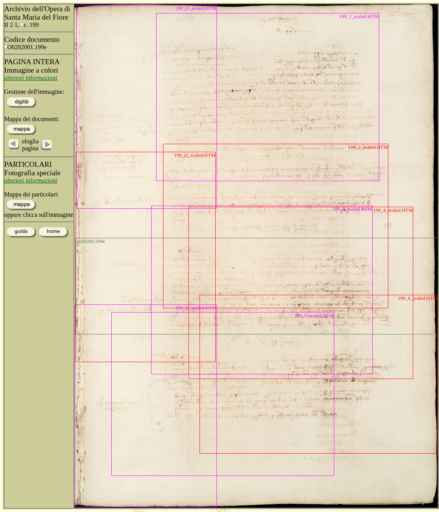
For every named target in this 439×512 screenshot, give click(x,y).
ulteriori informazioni (30, 78)
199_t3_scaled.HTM (195, 308)
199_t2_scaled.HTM (194, 155)
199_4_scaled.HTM (393, 210)
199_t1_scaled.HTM (195, 8)
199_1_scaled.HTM (359, 16)
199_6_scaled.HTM (417, 298)
